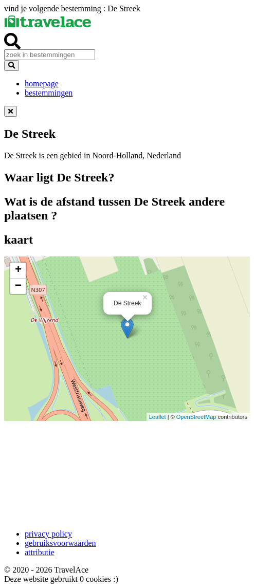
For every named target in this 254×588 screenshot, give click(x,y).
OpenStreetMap (196, 417)
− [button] (18, 286)
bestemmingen (48, 92)
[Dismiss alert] (10, 111)
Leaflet (157, 417)
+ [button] (18, 270)
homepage (42, 83)
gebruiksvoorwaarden (60, 543)
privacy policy (48, 533)
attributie (40, 552)
